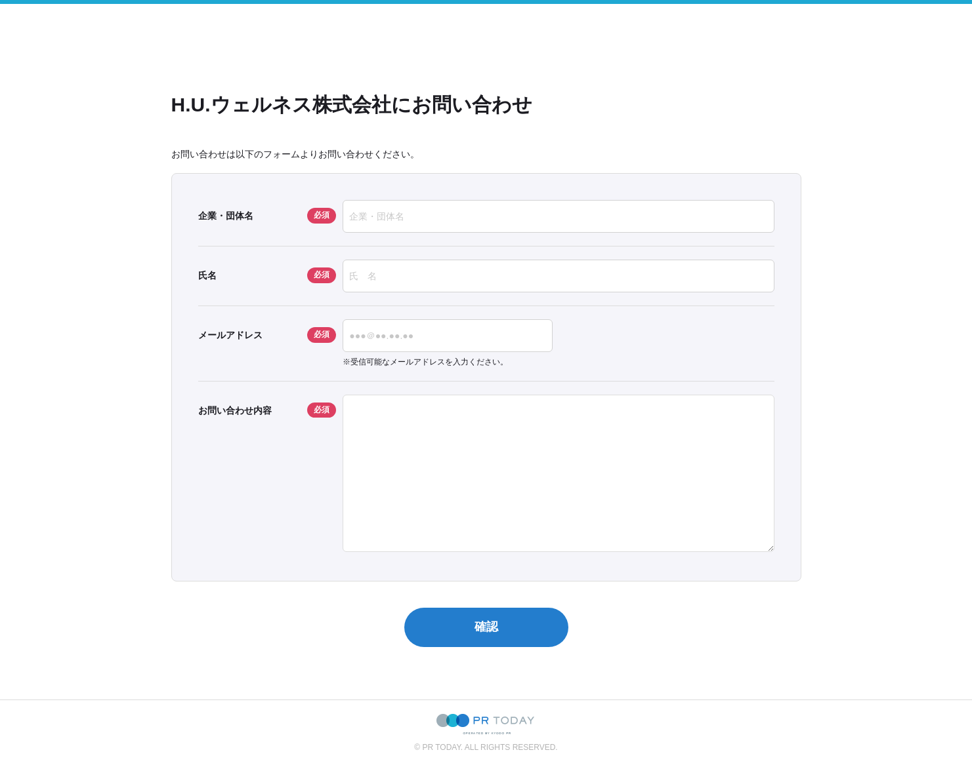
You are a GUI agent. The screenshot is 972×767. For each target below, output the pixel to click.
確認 (486, 626)
